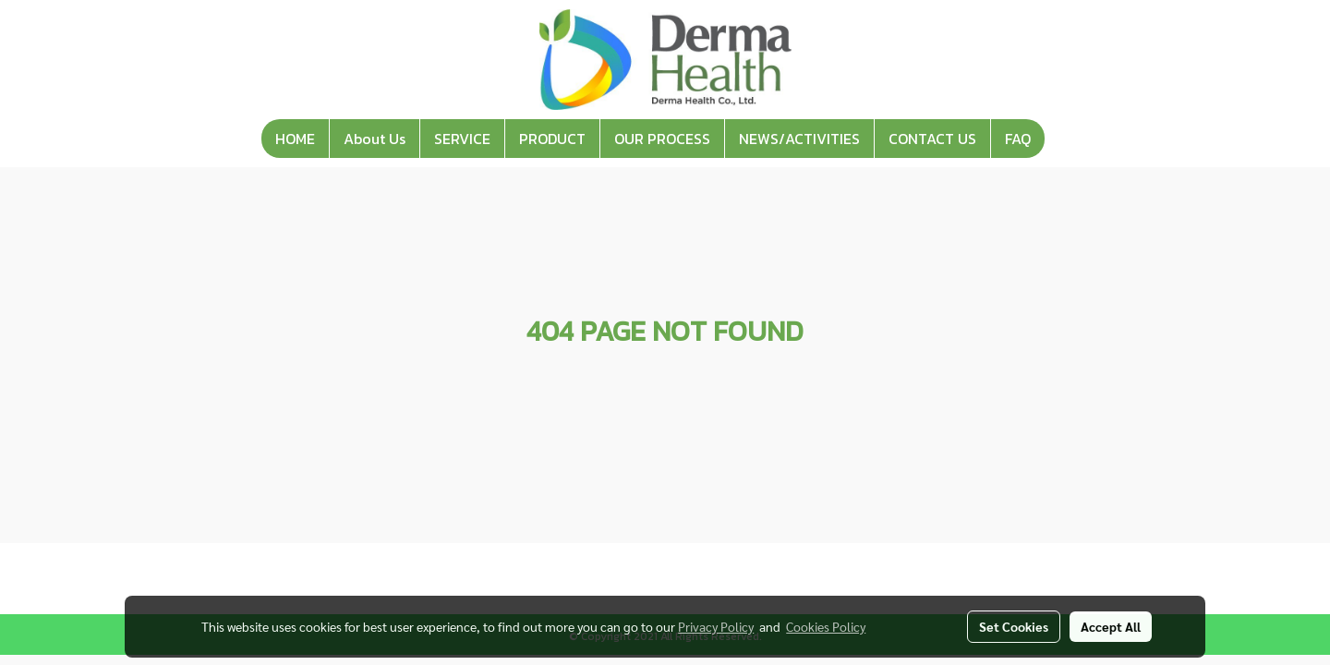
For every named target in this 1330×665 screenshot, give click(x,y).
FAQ (1018, 138)
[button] (1061, 138)
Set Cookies (1013, 626)
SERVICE (462, 138)
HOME (295, 138)
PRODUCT (552, 138)
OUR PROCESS (662, 138)
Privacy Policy (716, 626)
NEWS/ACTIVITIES (799, 138)
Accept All (1111, 626)
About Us (374, 138)
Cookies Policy (825, 626)
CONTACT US (932, 138)
